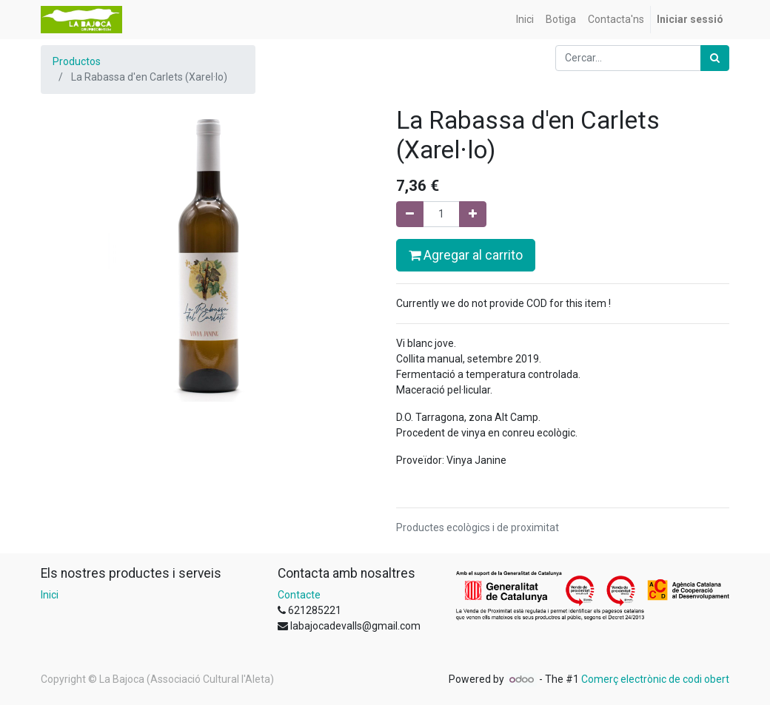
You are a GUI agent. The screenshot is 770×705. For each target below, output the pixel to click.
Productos (77, 61)
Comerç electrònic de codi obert (655, 679)
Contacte (299, 595)
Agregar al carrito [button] (466, 255)
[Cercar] (714, 58)
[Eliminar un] (410, 214)
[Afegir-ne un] (472, 214)
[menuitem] (525, 19)
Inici (49, 595)
